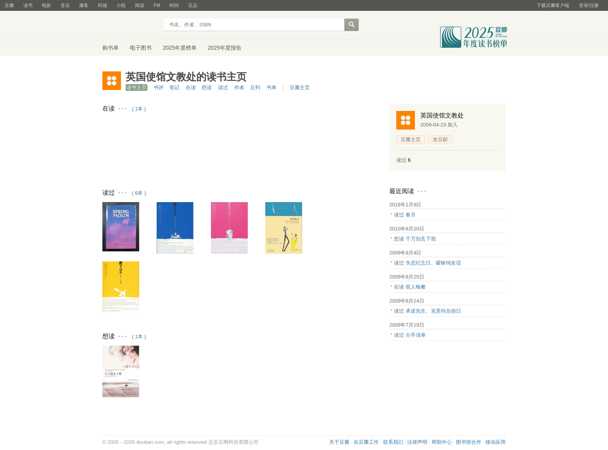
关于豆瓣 (339, 442)
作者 (239, 87)
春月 (411, 215)
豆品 (192, 5)
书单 (271, 87)
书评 (159, 87)
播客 (83, 5)
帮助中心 (442, 442)
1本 (139, 109)
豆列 (255, 87)
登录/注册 (589, 5)
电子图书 (141, 48)
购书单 (110, 48)
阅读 (139, 5)
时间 (174, 5)
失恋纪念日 (418, 263)
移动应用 (495, 442)
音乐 (65, 5)
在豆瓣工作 (366, 442)
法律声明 (417, 442)
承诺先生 (416, 311)
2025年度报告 (225, 48)
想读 (207, 87)
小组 (121, 5)
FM (157, 5)
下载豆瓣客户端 (553, 5)
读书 (28, 5)
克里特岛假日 (446, 311)
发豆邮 (440, 139)
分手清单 (416, 335)
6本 (139, 193)
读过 (223, 87)
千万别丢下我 (421, 239)
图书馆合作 (468, 442)
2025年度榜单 (180, 48)
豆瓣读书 (130, 25)
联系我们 (393, 442)
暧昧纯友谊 (448, 263)
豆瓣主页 (300, 87)
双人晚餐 (416, 287)
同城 (102, 5)
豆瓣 (9, 5)
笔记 (174, 87)
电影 (46, 5)
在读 (191, 87)
